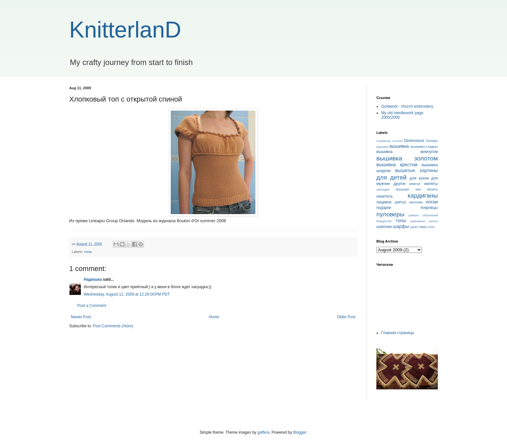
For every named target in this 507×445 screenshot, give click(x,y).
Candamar (383, 141)
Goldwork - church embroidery (407, 106)
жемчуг (415, 184)
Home (214, 317)
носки (432, 201)
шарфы (401, 226)
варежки (382, 146)
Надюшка (93, 279)
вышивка (399, 146)
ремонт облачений (423, 215)
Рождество (384, 221)
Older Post (346, 317)
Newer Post (81, 317)
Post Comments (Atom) (113, 326)
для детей (391, 177)
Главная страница (397, 333)
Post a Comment (91, 305)
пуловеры (390, 214)
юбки (431, 227)
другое (399, 183)
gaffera (263, 432)
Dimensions (414, 140)
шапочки (384, 226)
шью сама (418, 227)
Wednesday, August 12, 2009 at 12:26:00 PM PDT (127, 294)
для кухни (419, 178)
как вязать (426, 189)
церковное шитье (424, 221)
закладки (382, 189)
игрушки (402, 189)
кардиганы (423, 195)
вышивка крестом (396, 164)
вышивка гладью (424, 146)
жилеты (431, 183)
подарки (383, 207)
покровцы (429, 207)
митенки (416, 202)
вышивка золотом (407, 158)
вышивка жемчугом (407, 151)
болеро (432, 141)
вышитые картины (416, 170)
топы (88, 252)
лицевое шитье (391, 202)
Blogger (300, 432)
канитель (384, 196)
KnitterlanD (125, 29)
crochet (398, 141)
